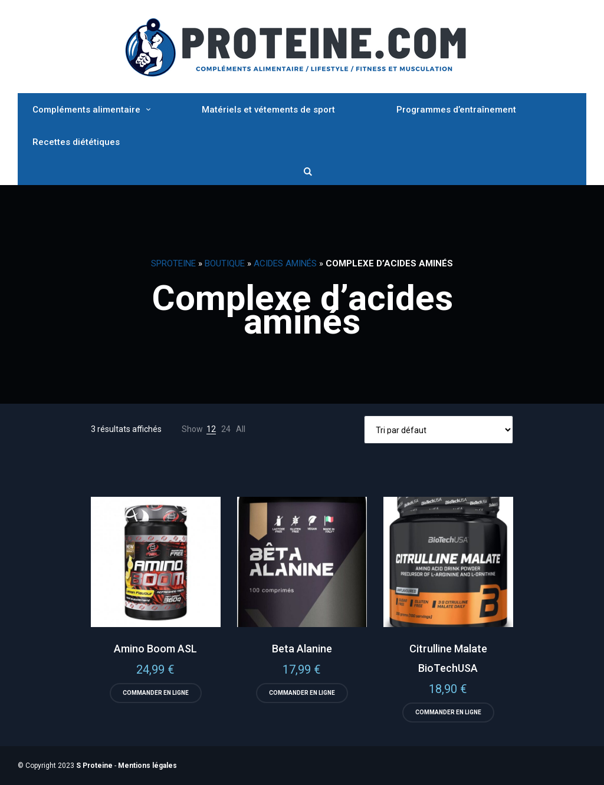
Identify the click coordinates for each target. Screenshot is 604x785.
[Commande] (438, 429)
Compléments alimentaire (86, 109)
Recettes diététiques (76, 142)
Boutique (225, 263)
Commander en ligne (156, 693)
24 (226, 429)
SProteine (173, 263)
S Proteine (94, 765)
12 (211, 429)
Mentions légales (147, 765)
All (240, 429)
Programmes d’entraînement (456, 109)
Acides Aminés (285, 263)
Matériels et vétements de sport (268, 109)
